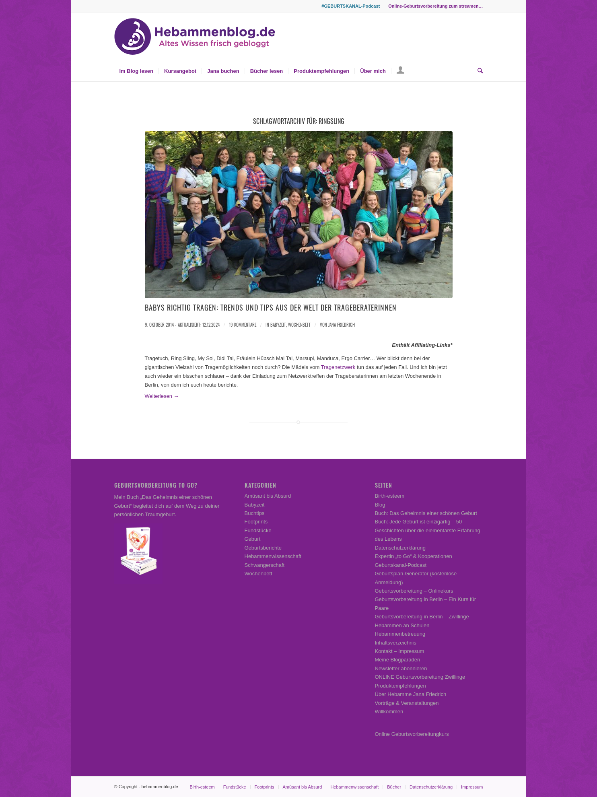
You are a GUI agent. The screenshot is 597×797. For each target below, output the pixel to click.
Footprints (256, 522)
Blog (380, 505)
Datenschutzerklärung (400, 548)
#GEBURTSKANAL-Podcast (350, 6)
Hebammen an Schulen (402, 625)
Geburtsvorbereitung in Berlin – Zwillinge (422, 617)
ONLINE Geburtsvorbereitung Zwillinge (420, 677)
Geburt (253, 539)
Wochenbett (299, 324)
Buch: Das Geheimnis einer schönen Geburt (426, 513)
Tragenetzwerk (338, 367)
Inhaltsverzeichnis (395, 643)
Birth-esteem (390, 496)
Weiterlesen (162, 396)
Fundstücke (258, 530)
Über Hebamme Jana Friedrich (411, 694)
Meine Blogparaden (397, 660)
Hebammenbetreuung (400, 634)
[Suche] (477, 71)
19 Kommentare (242, 324)
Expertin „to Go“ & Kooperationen (413, 556)
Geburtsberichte (263, 548)
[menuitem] (350, 6)
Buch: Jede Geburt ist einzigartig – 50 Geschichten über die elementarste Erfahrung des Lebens (427, 530)
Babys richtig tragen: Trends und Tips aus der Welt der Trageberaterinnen (271, 307)
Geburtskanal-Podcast (401, 565)
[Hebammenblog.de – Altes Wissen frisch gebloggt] (194, 36)
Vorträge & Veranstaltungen (407, 703)
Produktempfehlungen (400, 686)
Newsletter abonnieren (401, 668)
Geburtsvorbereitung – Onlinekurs (414, 591)
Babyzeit (278, 324)
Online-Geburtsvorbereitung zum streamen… (435, 6)
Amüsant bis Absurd (268, 496)
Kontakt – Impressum (399, 651)
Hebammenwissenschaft (273, 556)
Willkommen (389, 711)
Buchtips (255, 513)
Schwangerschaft (265, 565)
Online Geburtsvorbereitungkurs (412, 734)
